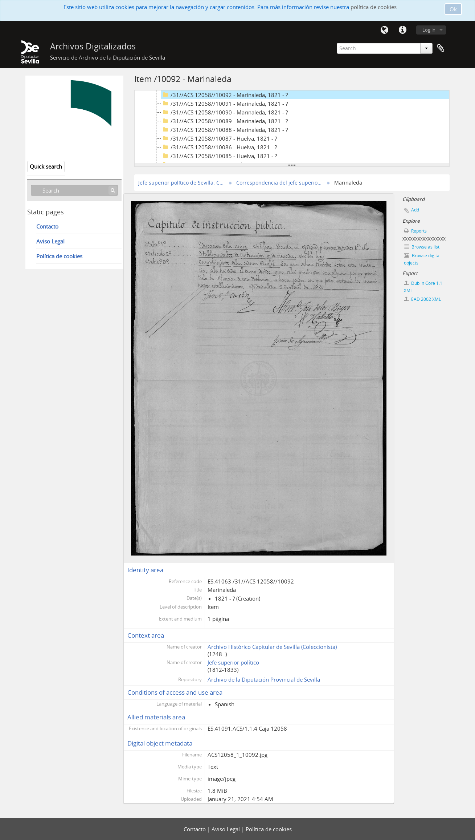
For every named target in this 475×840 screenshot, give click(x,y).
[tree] (292, 126)
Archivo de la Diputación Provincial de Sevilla (264, 679)
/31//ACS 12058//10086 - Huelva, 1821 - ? (219, 147)
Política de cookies (59, 256)
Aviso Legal (50, 241)
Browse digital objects (422, 259)
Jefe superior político (233, 662)
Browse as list (421, 247)
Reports (415, 231)
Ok (453, 9)
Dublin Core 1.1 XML (423, 287)
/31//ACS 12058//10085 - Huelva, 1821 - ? (219, 156)
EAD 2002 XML (422, 299)
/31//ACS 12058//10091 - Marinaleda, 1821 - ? (224, 103)
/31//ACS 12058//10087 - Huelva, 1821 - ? (219, 138)
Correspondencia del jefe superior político (279, 182)
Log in (428, 30)
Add (415, 210)
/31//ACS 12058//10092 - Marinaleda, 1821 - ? (224, 94)
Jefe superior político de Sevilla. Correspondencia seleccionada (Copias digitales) (181, 182)
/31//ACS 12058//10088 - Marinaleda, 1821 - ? (224, 129)
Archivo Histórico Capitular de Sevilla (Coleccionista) (272, 646)
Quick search (46, 166)
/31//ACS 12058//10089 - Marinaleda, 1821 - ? (224, 121)
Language (385, 30)
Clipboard (440, 48)
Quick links (403, 30)
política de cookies (374, 7)
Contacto (47, 226)
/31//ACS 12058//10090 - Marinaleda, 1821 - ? (224, 112)
